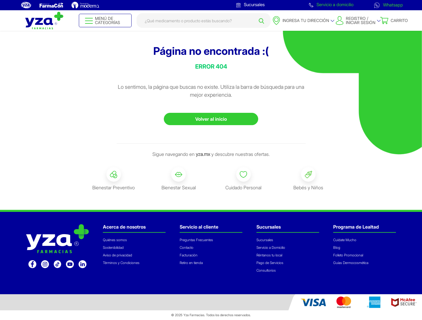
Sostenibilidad (113, 247)
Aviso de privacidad (117, 255)
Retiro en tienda (191, 263)
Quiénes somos (115, 240)
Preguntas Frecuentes (196, 240)
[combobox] (203, 20)
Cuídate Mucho (344, 240)
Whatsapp (388, 5)
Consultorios (266, 270)
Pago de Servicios (269, 263)
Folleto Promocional (348, 255)
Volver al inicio (211, 119)
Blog (336, 247)
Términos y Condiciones (121, 263)
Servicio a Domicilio (270, 247)
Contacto (186, 247)
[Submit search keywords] (261, 20)
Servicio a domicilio (331, 4)
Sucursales (250, 4)
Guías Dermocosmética (350, 263)
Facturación (189, 255)
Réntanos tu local (269, 255)
